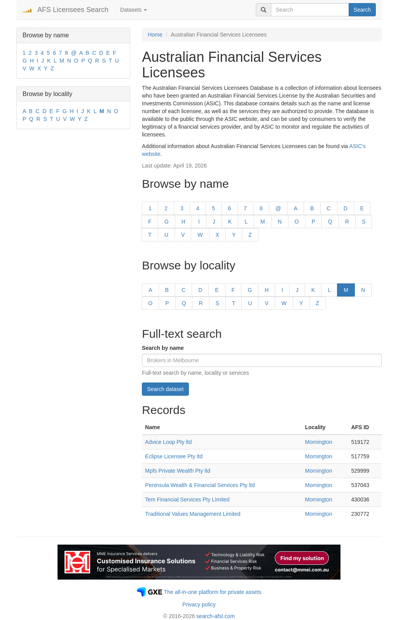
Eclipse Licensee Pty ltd (173, 456)
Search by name (162, 348)
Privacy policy (199, 604)
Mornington (318, 442)
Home (155, 34)
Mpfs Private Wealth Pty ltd (177, 471)
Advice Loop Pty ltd (168, 442)
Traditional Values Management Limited (192, 514)
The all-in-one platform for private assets (213, 592)
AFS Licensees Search (72, 10)
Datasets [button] (133, 10)
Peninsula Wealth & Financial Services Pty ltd (200, 485)
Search (362, 10)
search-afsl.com (215, 616)
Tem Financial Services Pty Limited (187, 499)
